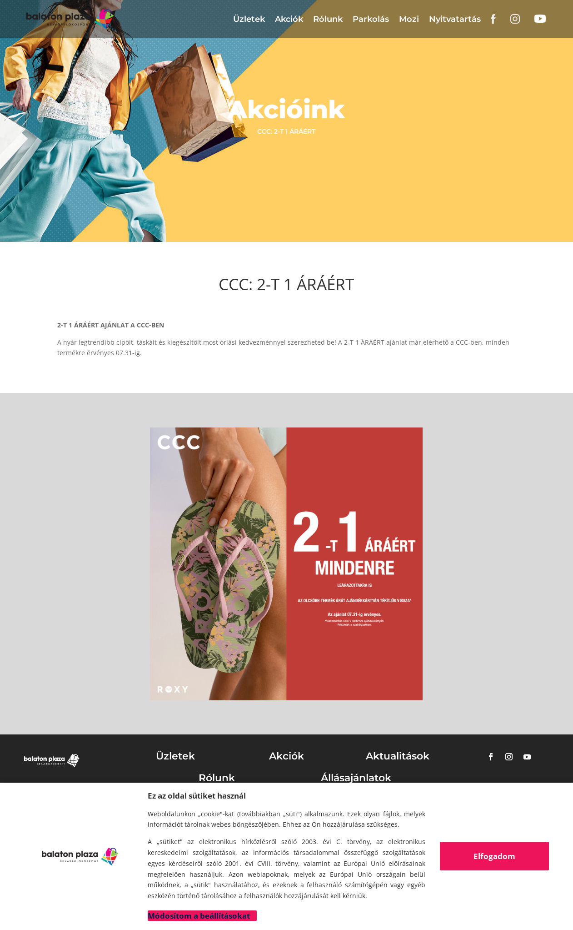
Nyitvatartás (455, 19)
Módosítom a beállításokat (199, 915)
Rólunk (328, 19)
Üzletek (249, 19)
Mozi (409, 19)
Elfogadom (494, 856)
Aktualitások (397, 756)
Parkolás (371, 19)
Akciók (289, 19)
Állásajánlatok (356, 778)
